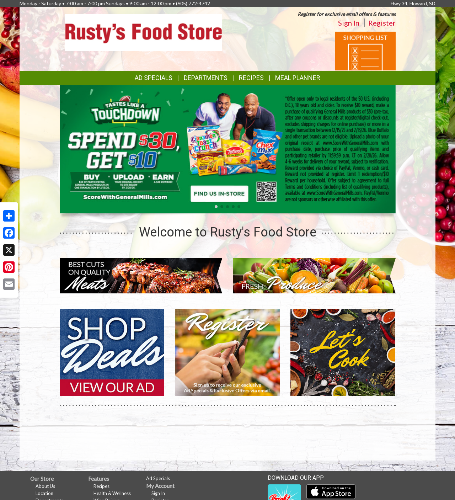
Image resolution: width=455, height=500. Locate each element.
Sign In (348, 22)
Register (382, 22)
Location (44, 493)
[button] (216, 206)
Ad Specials (153, 77)
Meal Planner (297, 77)
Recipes (251, 77)
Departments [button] (206, 77)
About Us (45, 486)
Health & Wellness (112, 493)
